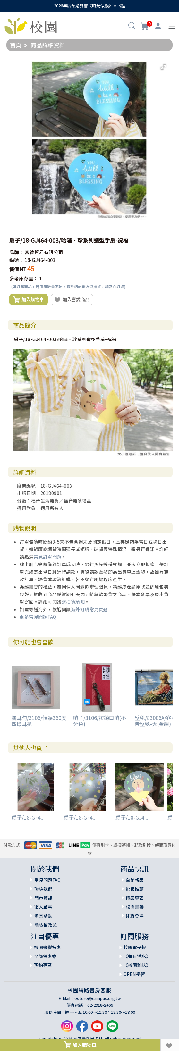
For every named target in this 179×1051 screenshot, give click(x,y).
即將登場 (135, 916)
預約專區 (43, 965)
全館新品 (135, 880)
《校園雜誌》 (137, 965)
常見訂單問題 (48, 557)
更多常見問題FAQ (38, 616)
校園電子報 (135, 947)
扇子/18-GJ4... (131, 817)
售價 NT (17, 269)
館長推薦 (135, 889)
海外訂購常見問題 (89, 609)
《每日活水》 (137, 956)
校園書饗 (135, 907)
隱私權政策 (45, 925)
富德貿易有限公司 (44, 252)
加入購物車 (28, 300)
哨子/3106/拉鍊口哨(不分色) (99, 721)
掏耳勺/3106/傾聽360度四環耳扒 (39, 721)
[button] (132, 26)
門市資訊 (43, 898)
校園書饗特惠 (47, 947)
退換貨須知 (73, 601)
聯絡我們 (43, 889)
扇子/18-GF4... (28, 817)
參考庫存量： (23, 278)
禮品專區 (135, 898)
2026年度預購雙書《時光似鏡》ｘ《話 (89, 6)
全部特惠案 (45, 956)
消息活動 (43, 916)
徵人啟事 (43, 907)
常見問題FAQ (47, 880)
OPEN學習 (134, 974)
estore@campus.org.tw (97, 998)
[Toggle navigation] (172, 26)
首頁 (15, 45)
